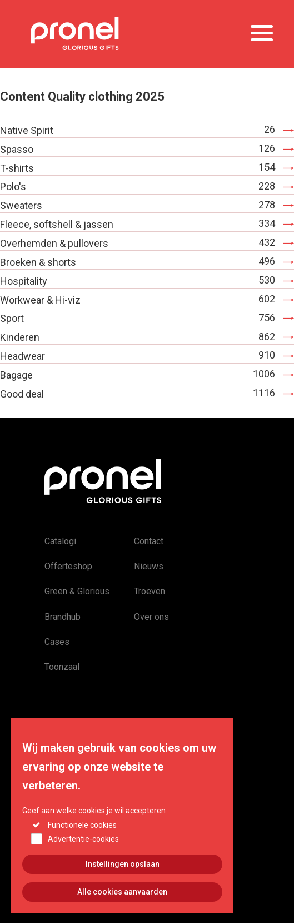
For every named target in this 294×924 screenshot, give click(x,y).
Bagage (16, 375)
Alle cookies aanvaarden (122, 910)
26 (269, 129)
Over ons (151, 617)
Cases (56, 642)
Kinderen (19, 337)
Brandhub (62, 617)
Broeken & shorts (38, 262)
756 (266, 318)
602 (266, 299)
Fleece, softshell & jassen (56, 224)
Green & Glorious (76, 591)
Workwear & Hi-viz (40, 300)
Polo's (13, 186)
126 (266, 148)
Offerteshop (68, 566)
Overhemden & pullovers (54, 243)
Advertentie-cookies (83, 857)
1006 (264, 374)
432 (266, 242)
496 (266, 261)
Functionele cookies (82, 842)
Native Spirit (26, 130)
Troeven (149, 591)
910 (266, 355)
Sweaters (21, 205)
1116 (264, 393)
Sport (12, 318)
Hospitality (23, 281)
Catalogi (60, 541)
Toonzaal (61, 667)
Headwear (22, 356)
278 (266, 205)
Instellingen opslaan (123, 882)
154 (266, 167)
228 (266, 186)
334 (266, 223)
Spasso (16, 149)
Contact (148, 541)
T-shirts (17, 168)
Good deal (22, 394)
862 (266, 336)
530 (266, 280)
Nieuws (148, 566)
